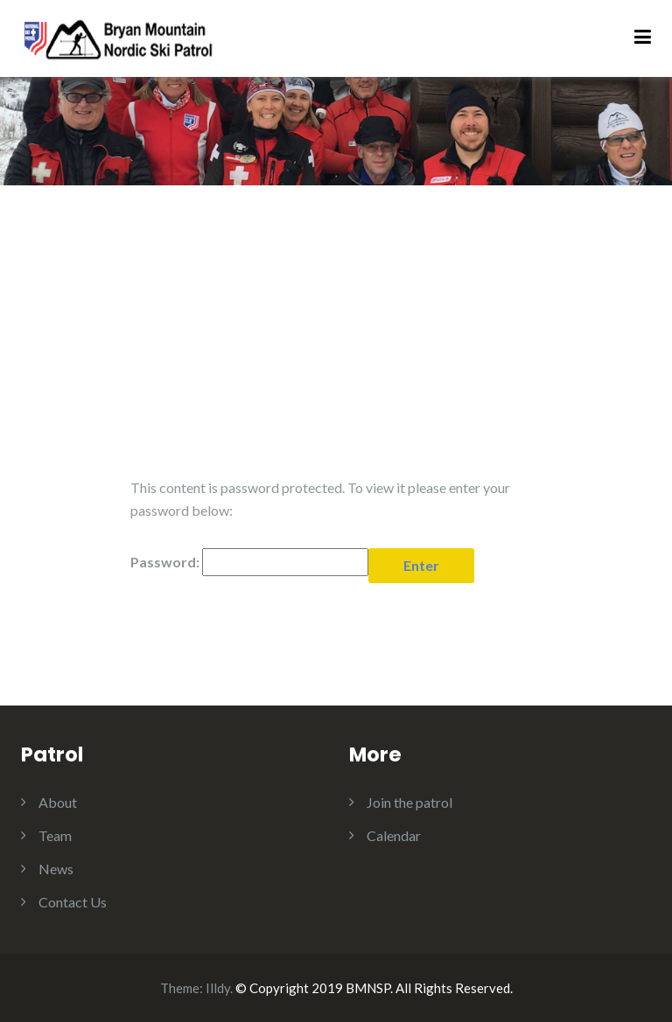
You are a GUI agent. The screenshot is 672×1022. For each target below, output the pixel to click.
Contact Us (72, 901)
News (56, 868)
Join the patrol (409, 802)
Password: (249, 562)
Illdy (218, 988)
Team (55, 835)
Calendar (394, 835)
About (57, 802)
